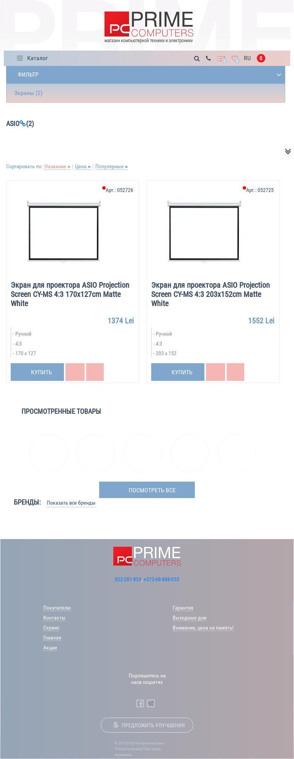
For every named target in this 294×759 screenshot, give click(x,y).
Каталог (37, 58)
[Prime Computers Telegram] (151, 703)
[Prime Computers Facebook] (140, 703)
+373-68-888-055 (161, 579)
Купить (41, 372)
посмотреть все (152, 490)
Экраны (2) (28, 93)
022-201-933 (128, 579)
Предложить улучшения (153, 725)
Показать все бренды (71, 503)
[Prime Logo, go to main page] (149, 27)
